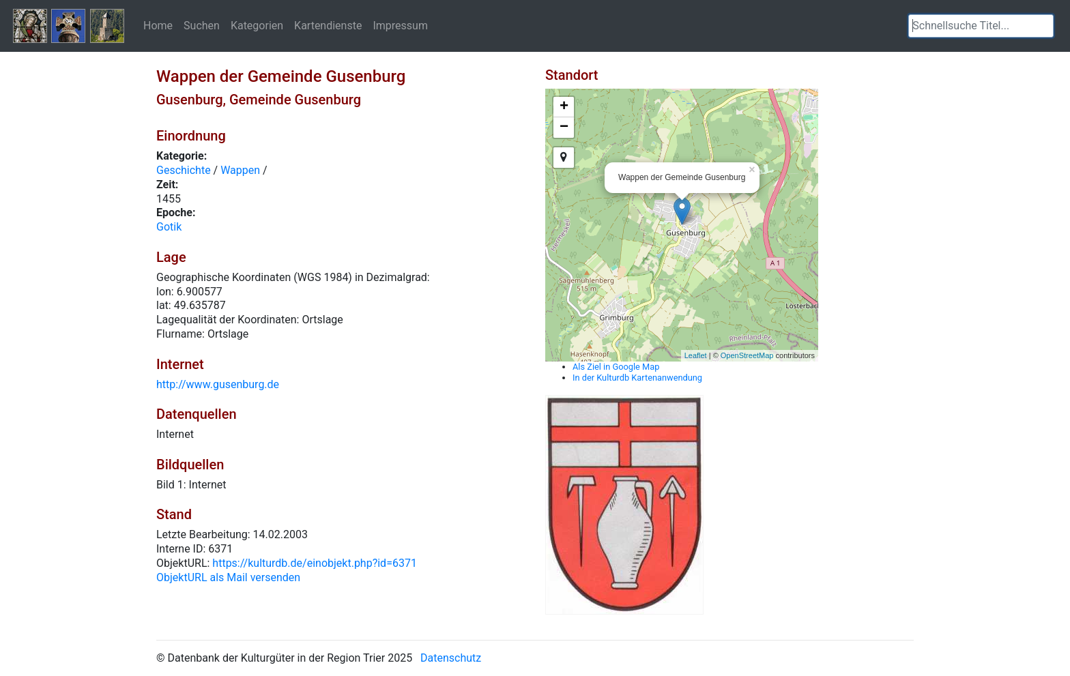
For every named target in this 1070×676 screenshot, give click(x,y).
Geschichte (183, 170)
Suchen (202, 25)
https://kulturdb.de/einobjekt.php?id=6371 (314, 563)
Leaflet (695, 355)
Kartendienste (328, 25)
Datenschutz (450, 657)
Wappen (240, 170)
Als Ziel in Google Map (616, 367)
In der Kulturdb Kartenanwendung (637, 377)
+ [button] (564, 107)
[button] (1043, 25)
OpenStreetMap (747, 355)
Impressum (400, 25)
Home (158, 25)
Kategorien (257, 25)
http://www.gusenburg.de (217, 384)
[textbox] (981, 26)
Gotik (169, 226)
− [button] (564, 127)
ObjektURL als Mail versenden (228, 577)
